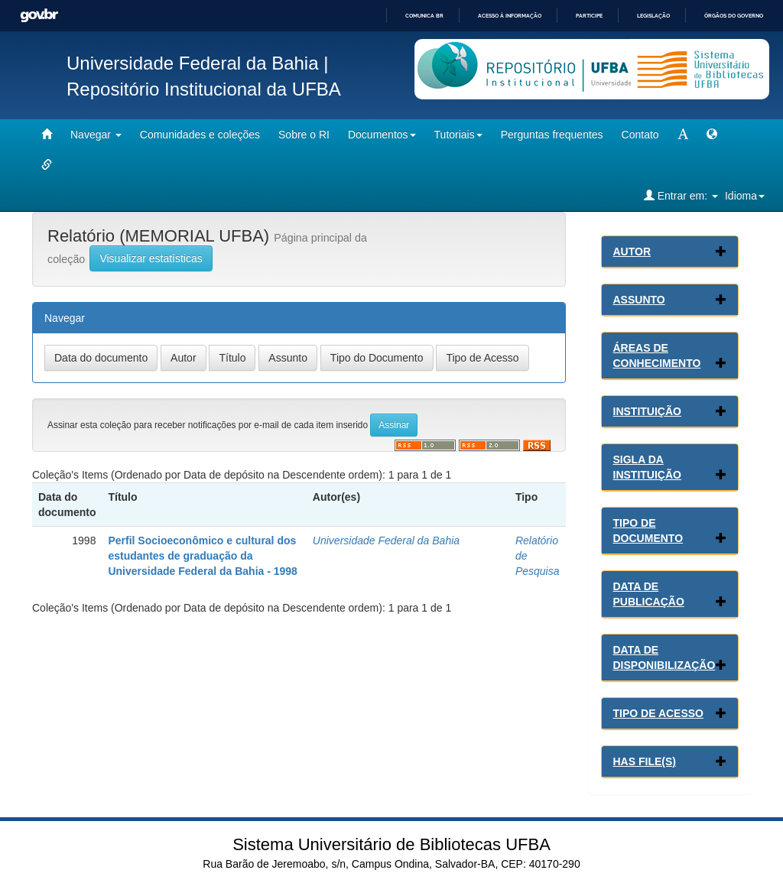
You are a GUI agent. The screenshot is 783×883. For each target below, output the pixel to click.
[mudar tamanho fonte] (682, 134)
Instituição (647, 411)
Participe (589, 15)
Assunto (639, 300)
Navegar (96, 134)
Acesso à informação (509, 15)
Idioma (745, 196)
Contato (640, 134)
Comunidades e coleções (200, 134)
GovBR (39, 15)
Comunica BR (424, 15)
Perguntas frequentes (552, 134)
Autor (632, 251)
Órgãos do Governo (733, 15)
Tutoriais (458, 134)
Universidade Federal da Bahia (386, 540)
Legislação (653, 15)
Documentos (382, 134)
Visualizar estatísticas (150, 258)
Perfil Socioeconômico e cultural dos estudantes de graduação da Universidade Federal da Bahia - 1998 (202, 555)
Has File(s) (644, 761)
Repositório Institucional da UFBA (204, 89)
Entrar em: (681, 195)
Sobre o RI (304, 134)
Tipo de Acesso (658, 713)
